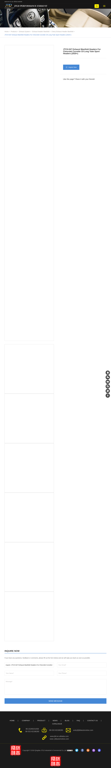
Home (7, 31)
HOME (12, 720)
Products (14, 31)
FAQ (78, 720)
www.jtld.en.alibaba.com (59, 736)
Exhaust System (24, 31)
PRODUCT (41, 720)
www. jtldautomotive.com (59, 739)
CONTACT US (92, 720)
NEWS (55, 720)
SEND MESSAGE (55, 701)
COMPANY (26, 720)
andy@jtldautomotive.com (83, 730)
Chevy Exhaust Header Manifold (62, 31)
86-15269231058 (32, 729)
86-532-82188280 (32, 731)
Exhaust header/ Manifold (40, 31)
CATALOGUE (57, 724)
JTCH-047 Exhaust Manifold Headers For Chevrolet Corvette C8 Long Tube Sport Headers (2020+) (38, 35)
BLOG (67, 720)
